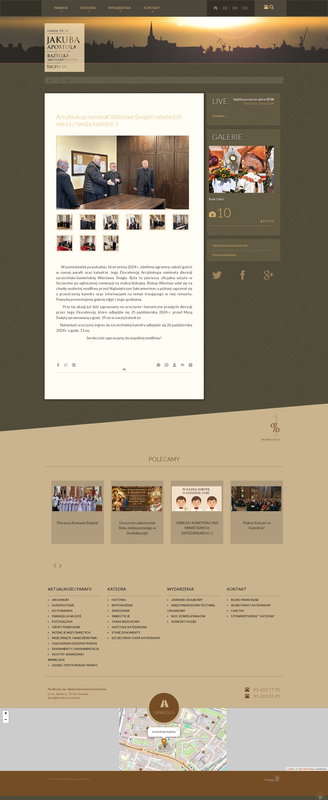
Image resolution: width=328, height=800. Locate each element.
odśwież (59, 80)
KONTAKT (151, 9)
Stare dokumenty (126, 632)
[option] (77, 512)
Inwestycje (121, 616)
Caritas (237, 610)
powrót (49, 80)
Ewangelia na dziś (66, 616)
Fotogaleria (62, 621)
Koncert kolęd (183, 621)
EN (235, 8)
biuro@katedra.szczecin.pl (64, 697)
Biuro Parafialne (245, 600)
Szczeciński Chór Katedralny (136, 638)
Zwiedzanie (121, 610)
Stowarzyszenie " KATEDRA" (253, 616)
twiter (220, 275)
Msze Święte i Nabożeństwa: (75, 638)
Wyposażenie (122, 605)
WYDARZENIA (119, 9)
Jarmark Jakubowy (187, 600)
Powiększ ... (219, 116)
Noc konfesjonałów (188, 616)
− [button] (5, 720)
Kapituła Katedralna (129, 627)
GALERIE (227, 136)
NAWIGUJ (164, 707)
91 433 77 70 (266, 689)
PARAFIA (61, 9)
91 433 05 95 (266, 696)
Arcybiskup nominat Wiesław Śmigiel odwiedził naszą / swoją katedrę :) (142, 80)
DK (245, 8)
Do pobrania (62, 610)
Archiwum (60, 600)
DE (225, 8)
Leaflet (290, 769)
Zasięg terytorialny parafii (75, 665)
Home (68, 80)
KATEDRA (88, 9)
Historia (119, 600)
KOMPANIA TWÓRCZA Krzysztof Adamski (271, 778)
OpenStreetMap (306, 769)
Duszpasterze (63, 605)
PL (216, 8)
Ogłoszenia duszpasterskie (230, 245)
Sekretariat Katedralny (251, 605)
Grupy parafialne (66, 627)
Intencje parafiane (224, 255)
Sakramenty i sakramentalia (75, 649)
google (269, 275)
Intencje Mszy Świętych (71, 632)
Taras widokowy (126, 621)
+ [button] (5, 714)
